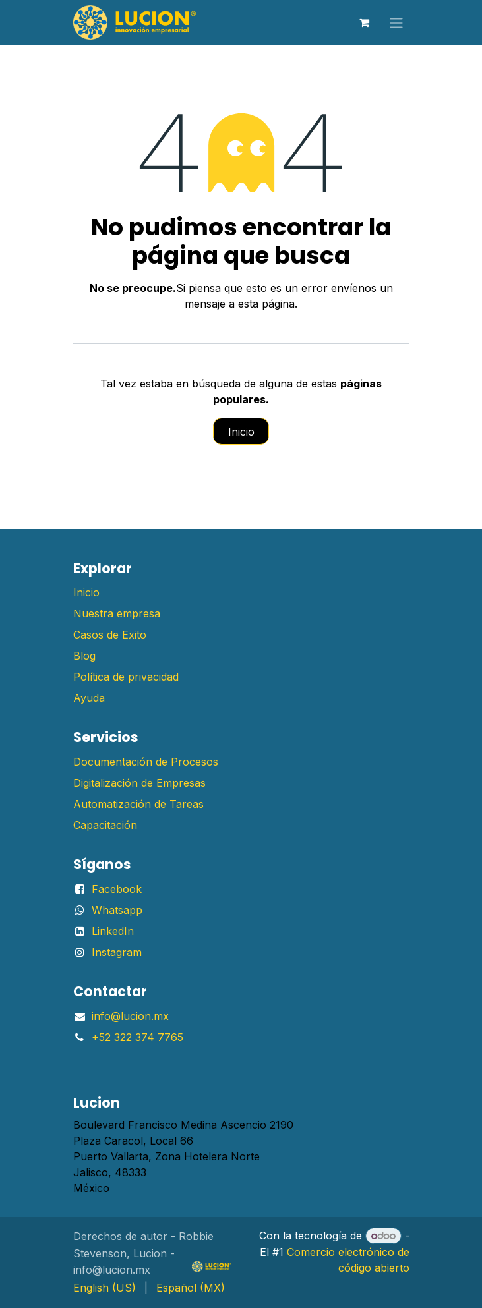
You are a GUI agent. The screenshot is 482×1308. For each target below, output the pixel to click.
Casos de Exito (109, 634)
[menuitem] (104, 1287)
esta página (266, 303)
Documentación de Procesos (145, 761)
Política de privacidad (126, 676)
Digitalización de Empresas (139, 782)
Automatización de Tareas (138, 803)
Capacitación (105, 825)
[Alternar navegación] (396, 22)
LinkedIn (113, 931)
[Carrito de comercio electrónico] (364, 22)
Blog (84, 655)
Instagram (117, 952)
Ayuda (89, 697)
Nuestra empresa (116, 613)
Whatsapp (117, 910)
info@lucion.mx (130, 1016)
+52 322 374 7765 (137, 1037)
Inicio (241, 431)
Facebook (117, 889)
